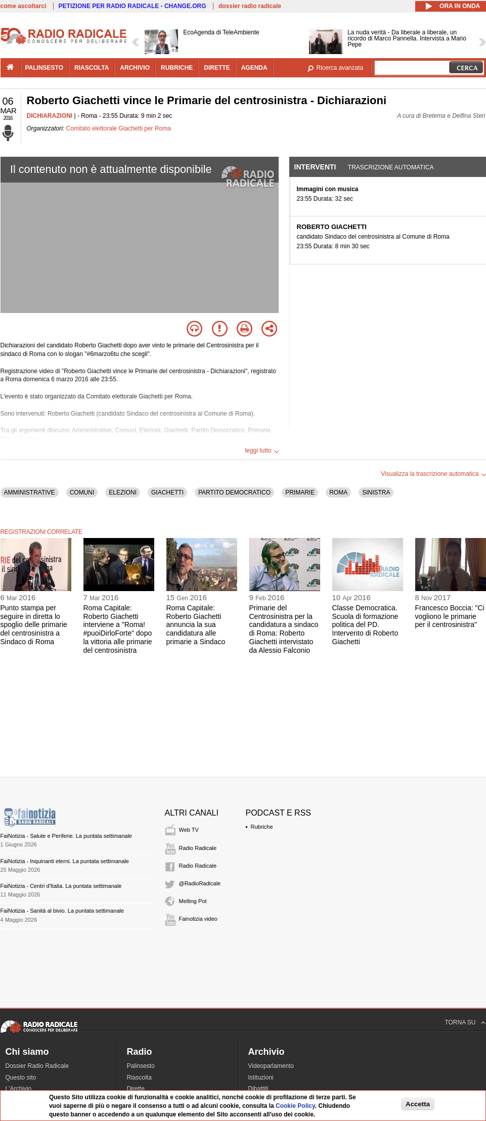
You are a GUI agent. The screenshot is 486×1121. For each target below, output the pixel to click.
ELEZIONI (123, 492)
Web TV (189, 830)
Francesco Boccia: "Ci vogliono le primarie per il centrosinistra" (449, 616)
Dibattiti (258, 1088)
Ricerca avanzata (340, 67)
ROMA (338, 492)
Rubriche (262, 827)
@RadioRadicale (200, 883)
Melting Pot (193, 901)
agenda (254, 67)
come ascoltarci (24, 6)
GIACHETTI (167, 492)
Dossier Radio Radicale (37, 1065)
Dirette (136, 1088)
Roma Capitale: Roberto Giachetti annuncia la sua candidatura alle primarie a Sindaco (196, 625)
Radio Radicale (198, 848)
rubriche (177, 67)
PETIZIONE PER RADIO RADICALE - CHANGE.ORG (132, 6)
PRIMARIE (300, 492)
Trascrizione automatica (391, 167)
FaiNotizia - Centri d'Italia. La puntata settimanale (61, 886)
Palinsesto (141, 1065)
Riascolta (139, 1077)
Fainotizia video (198, 919)
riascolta (91, 67)
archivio (135, 67)
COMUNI (82, 492)
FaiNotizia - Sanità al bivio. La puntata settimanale (62, 911)
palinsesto (44, 67)
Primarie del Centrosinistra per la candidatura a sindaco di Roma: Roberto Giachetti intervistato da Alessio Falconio (284, 629)
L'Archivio (19, 1088)
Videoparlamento (271, 1065)
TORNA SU (460, 1022)
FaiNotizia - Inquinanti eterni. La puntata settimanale (65, 861)
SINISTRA (376, 492)
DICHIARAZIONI (50, 115)
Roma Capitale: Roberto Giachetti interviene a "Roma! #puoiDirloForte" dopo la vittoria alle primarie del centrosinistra (117, 629)
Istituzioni (261, 1077)
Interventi (315, 167)
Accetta (418, 1104)
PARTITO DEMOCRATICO (234, 492)
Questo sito (21, 1077)
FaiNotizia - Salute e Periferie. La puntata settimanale (66, 836)
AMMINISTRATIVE (29, 492)
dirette (217, 67)
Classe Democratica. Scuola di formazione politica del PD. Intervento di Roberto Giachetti (365, 625)
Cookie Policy (295, 1105)
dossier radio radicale (249, 6)
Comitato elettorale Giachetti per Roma (118, 128)
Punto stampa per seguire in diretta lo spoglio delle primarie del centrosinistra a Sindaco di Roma (34, 625)
